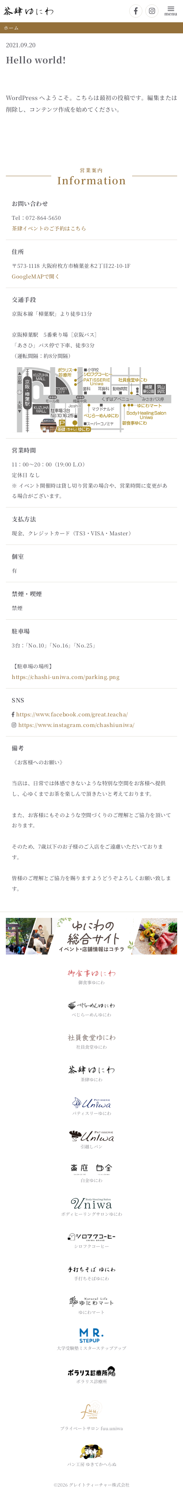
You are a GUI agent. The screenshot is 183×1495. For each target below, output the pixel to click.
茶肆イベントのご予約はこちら (49, 228)
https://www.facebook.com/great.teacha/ (72, 714)
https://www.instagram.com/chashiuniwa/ (76, 724)
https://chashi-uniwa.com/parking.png (65, 676)
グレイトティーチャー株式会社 (99, 1484)
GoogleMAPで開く (36, 276)
